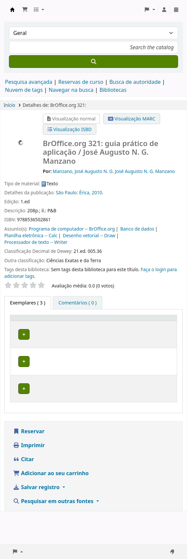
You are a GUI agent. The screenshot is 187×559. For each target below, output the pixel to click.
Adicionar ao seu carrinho (51, 505)
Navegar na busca (71, 89)
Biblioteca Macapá (62, 349)
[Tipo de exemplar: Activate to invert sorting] (28, 327)
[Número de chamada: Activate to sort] (131, 327)
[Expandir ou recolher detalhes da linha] (163, 356)
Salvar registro (37, 519)
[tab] (77, 302)
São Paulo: (67, 192)
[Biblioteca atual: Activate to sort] (64, 327)
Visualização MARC (131, 118)
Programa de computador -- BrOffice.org (72, 229)
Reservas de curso (80, 82)
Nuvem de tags (24, 89)
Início (9, 105)
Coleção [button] (94, 334)
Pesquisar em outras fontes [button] (54, 533)
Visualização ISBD (69, 129)
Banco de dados (137, 229)
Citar (23, 491)
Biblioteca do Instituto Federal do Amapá (12, 9)
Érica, (84, 192)
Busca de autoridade (135, 82)
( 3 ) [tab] (27, 302)
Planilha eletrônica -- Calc (30, 235)
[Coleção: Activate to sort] (98, 327)
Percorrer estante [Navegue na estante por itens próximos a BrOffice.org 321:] (128, 362)
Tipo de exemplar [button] (24, 330)
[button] (25, 9)
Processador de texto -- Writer (35, 242)
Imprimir (29, 477)
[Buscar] (93, 61)
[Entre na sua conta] (164, 9)
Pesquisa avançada (28, 82)
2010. (97, 192)
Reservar (29, 463)
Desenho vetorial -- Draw (89, 235)
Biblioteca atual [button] (60, 330)
